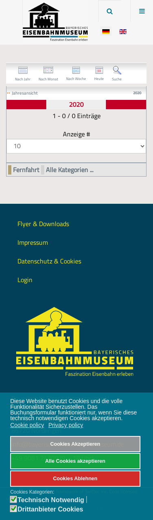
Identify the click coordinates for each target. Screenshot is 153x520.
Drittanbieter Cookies (50, 509)
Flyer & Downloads (43, 224)
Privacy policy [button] (65, 425)
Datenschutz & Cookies (49, 261)
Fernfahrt (26, 170)
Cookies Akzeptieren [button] (75, 444)
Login (24, 280)
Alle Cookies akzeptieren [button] (75, 461)
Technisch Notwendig (50, 500)
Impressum (32, 242)
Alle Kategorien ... (69, 170)
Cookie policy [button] (27, 425)
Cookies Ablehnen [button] (75, 478)
